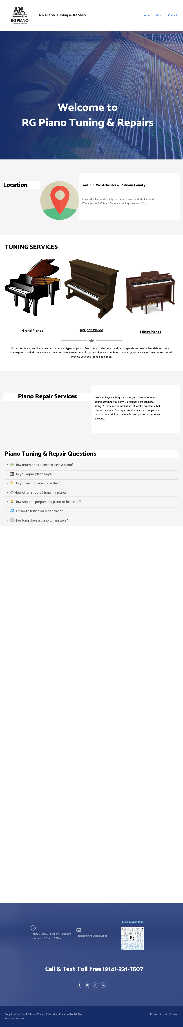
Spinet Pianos (150, 332)
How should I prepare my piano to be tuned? (45, 502)
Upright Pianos (91, 330)
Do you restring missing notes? (35, 483)
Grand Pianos (32, 331)
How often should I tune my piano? (38, 493)
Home (147, 15)
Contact (172, 15)
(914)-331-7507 (123, 969)
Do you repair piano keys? (31, 474)
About (159, 15)
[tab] (91, 465)
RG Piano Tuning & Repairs (62, 15)
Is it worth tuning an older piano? (36, 511)
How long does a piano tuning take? (39, 520)
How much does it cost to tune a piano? (42, 465)
